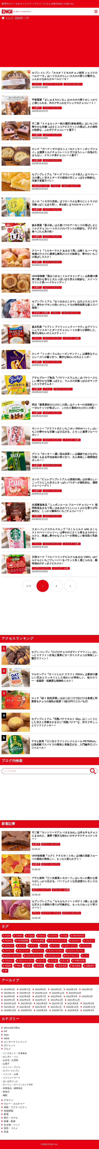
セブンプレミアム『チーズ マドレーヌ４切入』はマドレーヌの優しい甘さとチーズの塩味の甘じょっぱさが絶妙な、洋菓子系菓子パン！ (64, 177)
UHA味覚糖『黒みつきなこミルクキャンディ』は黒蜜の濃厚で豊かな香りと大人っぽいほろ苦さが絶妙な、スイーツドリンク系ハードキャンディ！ (64, 279)
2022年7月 (40, 996)
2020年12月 (72, 1007)
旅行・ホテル (11, 1117)
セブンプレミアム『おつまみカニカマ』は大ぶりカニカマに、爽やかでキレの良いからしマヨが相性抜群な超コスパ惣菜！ (64, 304)
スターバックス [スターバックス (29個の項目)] (56, 950)
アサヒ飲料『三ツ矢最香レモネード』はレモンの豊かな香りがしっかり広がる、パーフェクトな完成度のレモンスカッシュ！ (64, 881)
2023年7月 (25, 989)
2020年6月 (73, 1010)
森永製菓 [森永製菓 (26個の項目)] (76, 966)
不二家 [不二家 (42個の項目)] (66, 960)
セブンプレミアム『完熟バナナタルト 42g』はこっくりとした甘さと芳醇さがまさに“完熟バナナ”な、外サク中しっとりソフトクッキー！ (64, 722)
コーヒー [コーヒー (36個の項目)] (9, 950)
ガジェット (9, 1045)
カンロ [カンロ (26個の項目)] (22, 945)
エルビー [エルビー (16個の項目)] (76, 940)
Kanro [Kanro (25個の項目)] (42, 935)
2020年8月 (41, 1010)
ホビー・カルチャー (14, 1103)
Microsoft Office (12, 1027)
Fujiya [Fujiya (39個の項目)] (31, 935)
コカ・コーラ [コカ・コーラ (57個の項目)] (71, 945)
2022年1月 (40, 1000)
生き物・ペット (12, 1124)
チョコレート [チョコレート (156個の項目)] (54, 955)
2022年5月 (71, 996)
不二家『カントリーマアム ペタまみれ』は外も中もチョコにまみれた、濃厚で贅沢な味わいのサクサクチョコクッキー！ (64, 835)
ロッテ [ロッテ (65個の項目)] (42, 960)
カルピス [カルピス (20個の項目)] (9, 945)
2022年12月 (41, 993)
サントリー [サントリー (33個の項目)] (24, 950)
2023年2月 (9, 993)
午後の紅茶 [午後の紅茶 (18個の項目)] (80, 960)
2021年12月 (57, 1000)
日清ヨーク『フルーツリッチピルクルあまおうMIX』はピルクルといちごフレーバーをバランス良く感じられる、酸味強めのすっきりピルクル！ (64, 560)
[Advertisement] (49, 42)
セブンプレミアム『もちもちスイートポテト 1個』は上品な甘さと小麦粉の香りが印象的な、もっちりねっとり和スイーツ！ (64, 904)
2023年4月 (71, 989)
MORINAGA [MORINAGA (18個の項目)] (78, 935)
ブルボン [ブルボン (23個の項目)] (9, 960)
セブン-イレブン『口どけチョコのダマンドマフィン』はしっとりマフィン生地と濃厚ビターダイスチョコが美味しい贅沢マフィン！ (64, 655)
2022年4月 (87, 996)
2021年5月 (88, 1003)
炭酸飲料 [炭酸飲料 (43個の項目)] (90, 966)
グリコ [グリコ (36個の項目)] (56, 945)
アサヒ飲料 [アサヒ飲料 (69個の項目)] (39, 940)
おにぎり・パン (41, 185)
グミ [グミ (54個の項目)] (45, 945)
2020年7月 (57, 1010)
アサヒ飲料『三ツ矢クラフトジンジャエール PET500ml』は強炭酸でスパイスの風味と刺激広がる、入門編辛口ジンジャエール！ (64, 744)
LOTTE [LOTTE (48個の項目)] (54, 935)
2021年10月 (10, 1003)
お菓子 (37, 108)
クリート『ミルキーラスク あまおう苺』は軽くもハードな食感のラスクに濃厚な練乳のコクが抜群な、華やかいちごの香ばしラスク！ (64, 253)
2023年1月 (25, 993)
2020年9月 (26, 1010)
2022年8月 (25, 996)
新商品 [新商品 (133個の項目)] (40, 966)
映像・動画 (9, 1121)
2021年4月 (9, 1007)
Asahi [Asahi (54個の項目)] (7, 935)
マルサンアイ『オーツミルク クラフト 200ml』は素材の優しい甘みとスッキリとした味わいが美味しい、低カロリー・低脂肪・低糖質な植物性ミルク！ (64, 677)
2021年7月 (57, 1003)
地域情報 (8, 1110)
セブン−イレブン (73, 84)
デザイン (8, 1100)
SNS (6, 1034)
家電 (6, 1114)
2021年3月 (25, 1007)
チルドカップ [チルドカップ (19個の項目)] (72, 955)
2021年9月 (26, 1003)
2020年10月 (10, 1010)
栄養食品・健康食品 (12, 1088)
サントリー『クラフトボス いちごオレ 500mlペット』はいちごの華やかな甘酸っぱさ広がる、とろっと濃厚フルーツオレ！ (64, 431)
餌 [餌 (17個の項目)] (6, 970)
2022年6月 (56, 996)
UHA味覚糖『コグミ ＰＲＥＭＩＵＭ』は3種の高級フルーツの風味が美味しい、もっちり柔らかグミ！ (64, 857)
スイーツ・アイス (53, 84)
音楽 (6, 1131)
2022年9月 (9, 996)
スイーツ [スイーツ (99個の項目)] (39, 950)
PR (5, 1031)
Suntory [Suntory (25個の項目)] (8, 940)
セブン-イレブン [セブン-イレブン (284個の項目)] (76, 950)
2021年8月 (41, 1003)
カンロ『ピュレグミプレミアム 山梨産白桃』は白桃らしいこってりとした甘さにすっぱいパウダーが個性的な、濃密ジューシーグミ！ (64, 482)
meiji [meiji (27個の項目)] (65, 935)
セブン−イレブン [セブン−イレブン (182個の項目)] (12, 955)
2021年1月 (56, 1007)
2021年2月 (40, 1007)
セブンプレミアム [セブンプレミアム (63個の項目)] (34, 955)
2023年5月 (56, 989)
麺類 (5, 1095)
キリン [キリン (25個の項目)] (34, 945)
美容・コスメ (11, 1128)
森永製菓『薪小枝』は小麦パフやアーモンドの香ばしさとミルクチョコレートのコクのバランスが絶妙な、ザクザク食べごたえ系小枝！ (64, 228)
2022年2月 (25, 1000)
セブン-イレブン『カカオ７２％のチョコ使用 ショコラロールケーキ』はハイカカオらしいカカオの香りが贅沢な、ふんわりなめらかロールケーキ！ (64, 76)
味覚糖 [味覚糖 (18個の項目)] (8, 966)
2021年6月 (73, 1003)
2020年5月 (88, 1010)
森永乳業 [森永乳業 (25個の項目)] (62, 966)
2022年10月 (75, 993)
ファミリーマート (11, 1077)
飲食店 (6, 1091)
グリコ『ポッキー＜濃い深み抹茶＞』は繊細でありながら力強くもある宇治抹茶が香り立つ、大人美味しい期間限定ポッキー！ (64, 457)
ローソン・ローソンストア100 (17, 1084)
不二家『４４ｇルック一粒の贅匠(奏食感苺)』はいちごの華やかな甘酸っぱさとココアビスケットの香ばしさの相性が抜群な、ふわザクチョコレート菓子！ (64, 126)
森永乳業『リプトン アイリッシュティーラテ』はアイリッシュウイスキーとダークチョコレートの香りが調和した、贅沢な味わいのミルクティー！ (64, 330)
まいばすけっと (10, 1081)
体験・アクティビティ (15, 1107)
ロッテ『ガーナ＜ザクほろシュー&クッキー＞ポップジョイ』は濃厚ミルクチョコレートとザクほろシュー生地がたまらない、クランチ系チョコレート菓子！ (64, 152)
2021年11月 (73, 1000)
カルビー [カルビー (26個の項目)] (90, 940)
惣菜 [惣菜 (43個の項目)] (29, 966)
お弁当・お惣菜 (41, 313)
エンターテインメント (15, 1041)
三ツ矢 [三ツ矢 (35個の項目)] (54, 960)
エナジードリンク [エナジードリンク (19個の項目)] (58, 940)
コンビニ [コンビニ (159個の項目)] (86, 945)
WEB (6, 1038)
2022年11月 (58, 993)
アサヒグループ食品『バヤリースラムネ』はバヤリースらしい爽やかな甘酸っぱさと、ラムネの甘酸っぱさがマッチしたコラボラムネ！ (64, 380)
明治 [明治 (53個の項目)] (51, 966)
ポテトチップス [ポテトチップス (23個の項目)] (26, 960)
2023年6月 (40, 989)
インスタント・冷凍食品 (15, 1053)
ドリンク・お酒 (72, 338)
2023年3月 (87, 989)
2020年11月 (89, 1007)
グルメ (37, 84)
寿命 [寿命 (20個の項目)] (19, 966)
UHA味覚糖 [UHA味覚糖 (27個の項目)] (23, 940)
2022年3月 (9, 1000)
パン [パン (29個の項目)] (86, 955)
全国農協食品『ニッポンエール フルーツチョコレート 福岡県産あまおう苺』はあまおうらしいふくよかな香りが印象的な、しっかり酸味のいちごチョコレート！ (64, 508)
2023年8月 (9, 989)
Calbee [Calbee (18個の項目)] (19, 935)
